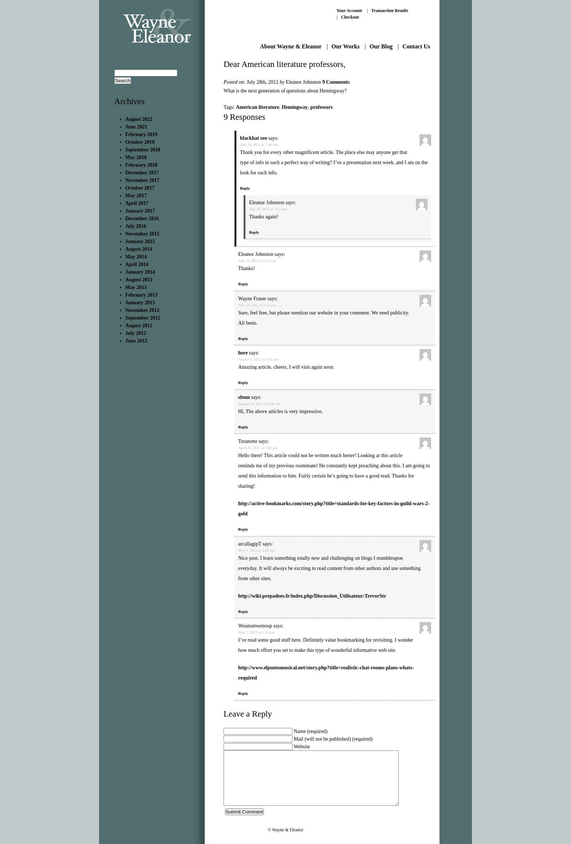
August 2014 (138, 249)
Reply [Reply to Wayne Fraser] (243, 338)
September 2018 (142, 149)
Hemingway (295, 107)
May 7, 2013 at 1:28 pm (256, 632)
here (243, 353)
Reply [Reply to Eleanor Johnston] (254, 232)
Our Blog (381, 46)
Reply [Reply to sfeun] (243, 427)
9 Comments (336, 82)
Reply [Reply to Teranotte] (243, 529)
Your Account (349, 10)
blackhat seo (253, 138)
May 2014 (136, 256)
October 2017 (139, 188)
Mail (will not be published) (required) (333, 739)
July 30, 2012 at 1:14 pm (257, 305)
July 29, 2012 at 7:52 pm (257, 261)
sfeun (244, 397)
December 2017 (142, 172)
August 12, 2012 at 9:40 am (259, 404)
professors (321, 107)
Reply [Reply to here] (243, 382)
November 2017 (142, 180)
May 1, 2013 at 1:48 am (256, 550)
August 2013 (138, 279)
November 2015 (142, 234)
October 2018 (139, 142)
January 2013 (140, 302)
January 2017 (140, 211)
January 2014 (140, 272)
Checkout (350, 17)
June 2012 (136, 341)
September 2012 (142, 318)
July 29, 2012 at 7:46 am (258, 145)
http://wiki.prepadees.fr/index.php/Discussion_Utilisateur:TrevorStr (312, 596)
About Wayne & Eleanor (291, 46)
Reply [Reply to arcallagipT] (243, 611)
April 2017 (136, 203)
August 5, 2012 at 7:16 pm (258, 359)
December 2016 (142, 218)
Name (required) (311, 731)
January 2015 (140, 241)
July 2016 (135, 226)
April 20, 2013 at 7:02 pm (257, 448)
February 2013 (141, 295)
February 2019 (141, 134)
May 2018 (136, 157)
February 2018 (141, 165)
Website (302, 746)
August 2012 (138, 325)
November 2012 (142, 310)
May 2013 (136, 287)
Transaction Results (389, 10)
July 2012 (135, 333)
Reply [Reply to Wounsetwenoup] (243, 693)
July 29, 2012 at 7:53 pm (268, 209)
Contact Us (416, 46)
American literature (257, 107)
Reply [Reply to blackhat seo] (245, 188)
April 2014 (136, 264)
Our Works (345, 46)
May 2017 (136, 195)
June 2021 (136, 127)
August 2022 (138, 119)
